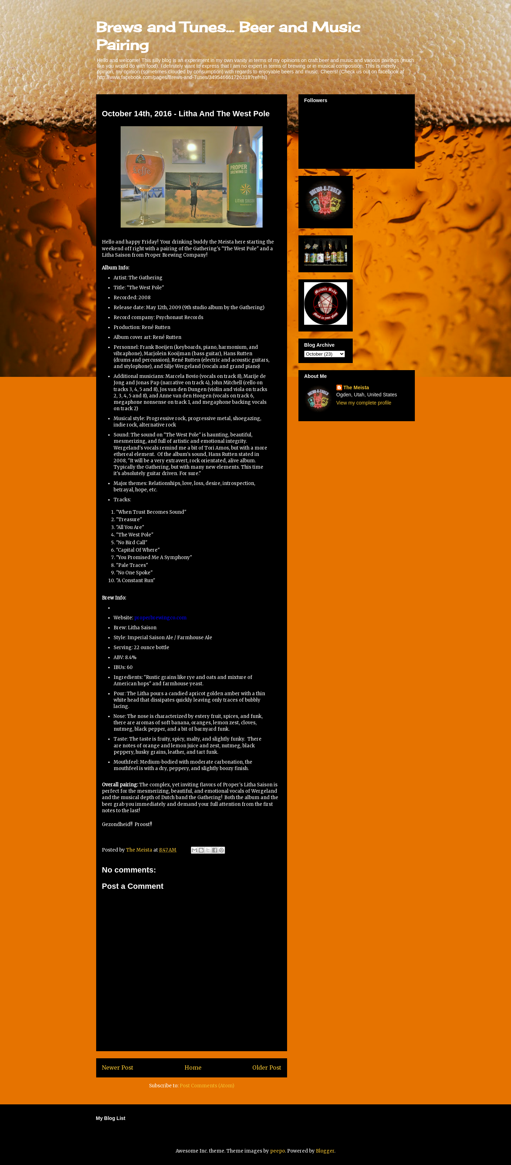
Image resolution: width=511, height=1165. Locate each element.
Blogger (325, 1151)
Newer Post (117, 1067)
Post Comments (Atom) (207, 1086)
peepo (277, 1151)
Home (193, 1067)
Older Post (266, 1067)
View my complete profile (363, 403)
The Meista (356, 387)
